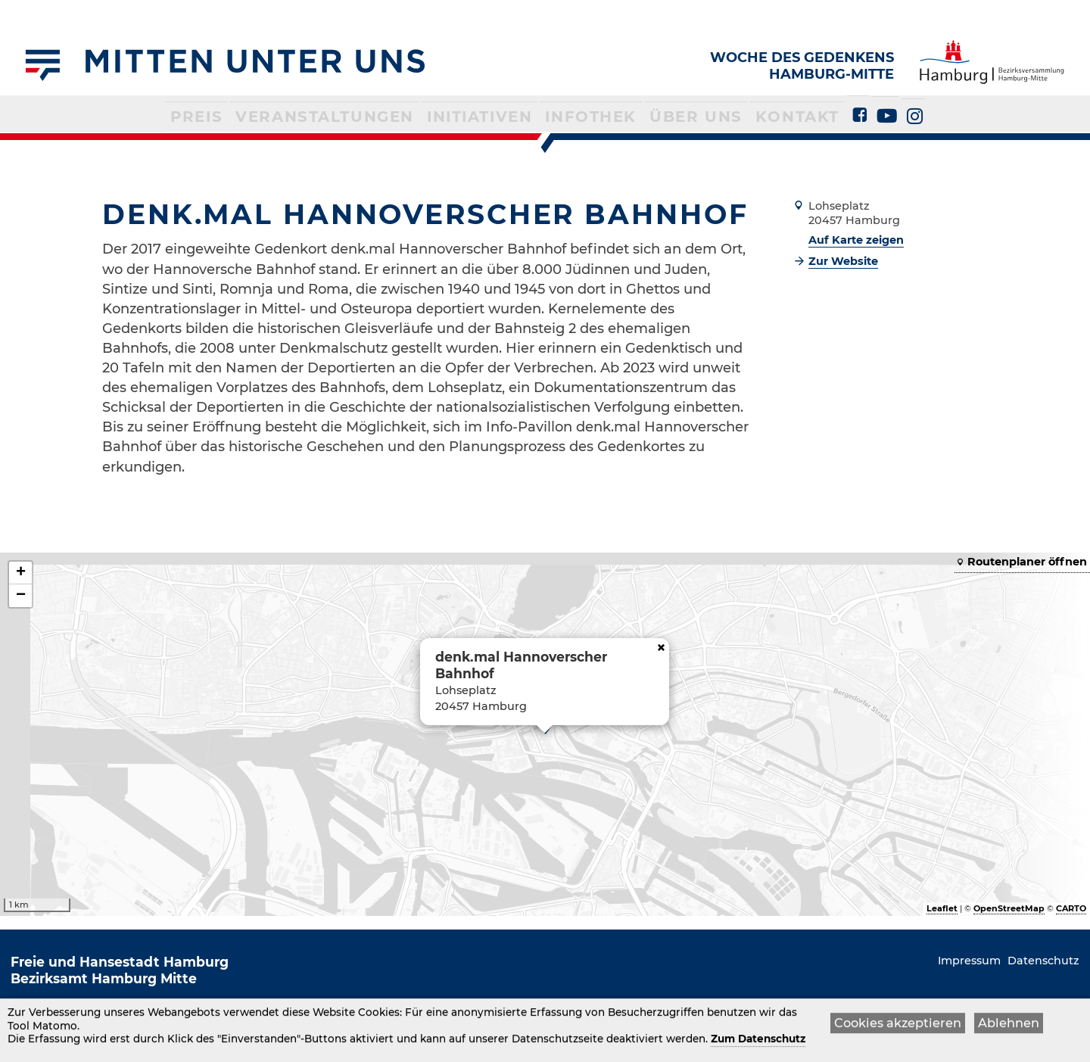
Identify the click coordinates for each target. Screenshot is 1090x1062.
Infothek (578, 115)
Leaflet (942, 908)
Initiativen (484, 115)
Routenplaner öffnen (1027, 561)
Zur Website (843, 261)
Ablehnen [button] (1008, 1024)
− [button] (21, 595)
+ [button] (21, 573)
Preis (245, 115)
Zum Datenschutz (758, 1041)
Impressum (969, 960)
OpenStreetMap (1009, 908)
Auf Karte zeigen (856, 240)
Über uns (668, 115)
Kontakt (755, 115)
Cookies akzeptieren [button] (897, 1024)
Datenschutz (1043, 960)
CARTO (1071, 908)
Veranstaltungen (353, 115)
